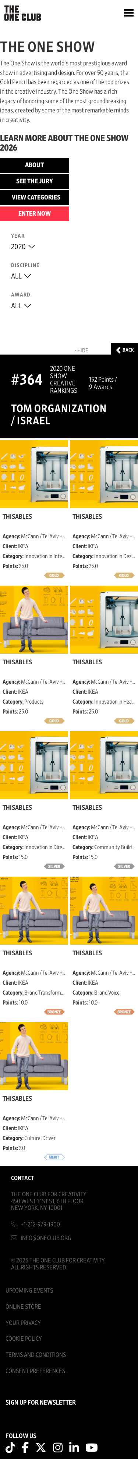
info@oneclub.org (46, 1238)
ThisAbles (17, 517)
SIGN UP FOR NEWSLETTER (41, 1402)
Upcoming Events (29, 1290)
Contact (22, 1178)
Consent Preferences (35, 1371)
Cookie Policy (24, 1339)
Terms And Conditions (36, 1355)
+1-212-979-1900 (40, 1224)
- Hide (81, 350)
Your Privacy (23, 1323)
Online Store (23, 1307)
